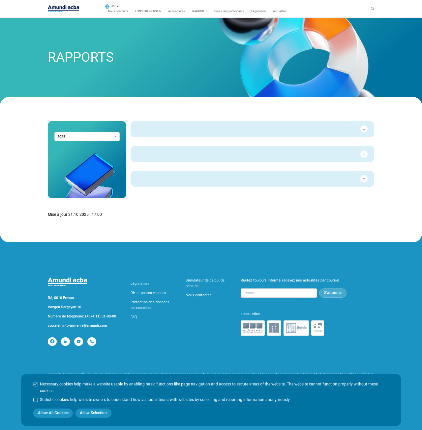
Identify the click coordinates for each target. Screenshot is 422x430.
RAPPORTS (199, 11)
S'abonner (333, 292)
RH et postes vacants (148, 293)
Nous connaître (118, 11)
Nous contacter (198, 295)
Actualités (279, 11)
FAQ (134, 317)
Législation (258, 11)
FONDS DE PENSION (148, 11)
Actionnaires (176, 11)
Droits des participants (229, 11)
